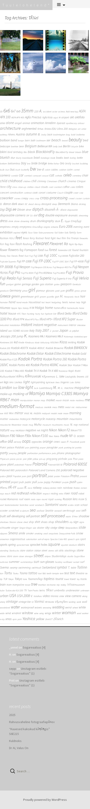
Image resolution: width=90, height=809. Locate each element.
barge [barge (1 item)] (21, 140)
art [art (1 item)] (79, 128)
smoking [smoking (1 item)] (38, 533)
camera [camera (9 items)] (5, 175)
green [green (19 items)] (15, 296)
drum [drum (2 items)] (33, 221)
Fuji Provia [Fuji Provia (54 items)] (75, 272)
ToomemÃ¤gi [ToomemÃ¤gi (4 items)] (35, 579)
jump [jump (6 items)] (20, 336)
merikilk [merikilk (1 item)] (47, 407)
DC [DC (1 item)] (26, 204)
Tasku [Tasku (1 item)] (16, 573)
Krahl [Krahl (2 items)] (77, 370)
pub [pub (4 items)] (21, 482)
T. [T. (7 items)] (69, 567)
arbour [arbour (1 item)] (81, 123)
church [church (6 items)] (62, 181)
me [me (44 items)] (87, 399)
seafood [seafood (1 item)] (40, 510)
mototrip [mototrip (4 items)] (51, 419)
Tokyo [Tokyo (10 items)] (18, 578)
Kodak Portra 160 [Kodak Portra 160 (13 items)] (55, 359)
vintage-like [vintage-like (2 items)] (25, 601)
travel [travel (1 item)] (27, 584)
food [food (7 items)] (41, 250)
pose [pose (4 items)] (50, 476)
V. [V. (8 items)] (32, 596)
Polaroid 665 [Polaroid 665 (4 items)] (7, 470)
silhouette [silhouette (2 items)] (5, 527)
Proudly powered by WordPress (45, 800)
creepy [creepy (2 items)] (24, 198)
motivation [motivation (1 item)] (14, 419)
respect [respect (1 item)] (46, 493)
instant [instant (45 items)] (26, 324)
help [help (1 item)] (78, 302)
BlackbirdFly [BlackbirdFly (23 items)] (45, 151)
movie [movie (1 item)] (25, 424)
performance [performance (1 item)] (45, 453)
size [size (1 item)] (34, 527)
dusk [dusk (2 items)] (57, 221)
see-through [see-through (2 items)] (68, 510)
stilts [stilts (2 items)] (61, 550)
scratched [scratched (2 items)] (14, 510)
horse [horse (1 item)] (81, 308)
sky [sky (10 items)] (47, 527)
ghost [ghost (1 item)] (25, 290)
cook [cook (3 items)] (35, 192)
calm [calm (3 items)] (70, 169)
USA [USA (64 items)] (12, 595)
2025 (12, 715)
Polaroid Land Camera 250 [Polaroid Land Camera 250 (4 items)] (44, 470)
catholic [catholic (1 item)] (58, 175)
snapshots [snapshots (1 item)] (53, 533)
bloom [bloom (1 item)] (78, 152)
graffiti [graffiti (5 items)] (70, 290)
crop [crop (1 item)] (37, 198)
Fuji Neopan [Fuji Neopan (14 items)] (22, 267)
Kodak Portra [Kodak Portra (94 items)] (30, 359)
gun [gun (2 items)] (57, 296)
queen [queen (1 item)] (20, 487)
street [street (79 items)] (39, 555)
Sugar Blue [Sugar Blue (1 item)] (79, 556)
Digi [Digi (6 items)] (2, 209)
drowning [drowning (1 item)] (24, 221)
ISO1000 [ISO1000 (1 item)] (24, 330)
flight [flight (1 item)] (71, 244)
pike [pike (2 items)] (30, 458)
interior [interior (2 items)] (72, 325)
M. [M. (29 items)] (55, 387)
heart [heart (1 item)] (47, 302)
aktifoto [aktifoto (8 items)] (80, 117)
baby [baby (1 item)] (43, 134)
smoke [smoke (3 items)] (30, 533)
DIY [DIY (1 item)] (27, 215)
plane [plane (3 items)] (3, 464)
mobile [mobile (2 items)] (37, 413)
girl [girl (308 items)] (31, 289)
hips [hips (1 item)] (20, 308)
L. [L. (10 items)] (57, 376)
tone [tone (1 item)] (25, 579)
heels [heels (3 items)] (65, 302)
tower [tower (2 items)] (73, 579)
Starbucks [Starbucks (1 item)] (14, 550)
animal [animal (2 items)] (26, 123)
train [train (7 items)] (3, 584)
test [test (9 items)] (66, 573)
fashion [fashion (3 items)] (4, 238)
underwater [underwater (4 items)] (73, 590)
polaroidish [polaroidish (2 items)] (21, 470)
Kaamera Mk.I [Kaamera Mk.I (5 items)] (36, 336)
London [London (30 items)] (6, 387)
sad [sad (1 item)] (2, 505)
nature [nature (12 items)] (4, 430)
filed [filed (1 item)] (59, 238)
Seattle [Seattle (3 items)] (49, 510)
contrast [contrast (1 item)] (28, 192)
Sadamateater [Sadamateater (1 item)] (12, 505)
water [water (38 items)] (15, 607)
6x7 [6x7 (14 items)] (13, 111)
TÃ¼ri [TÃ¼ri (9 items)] (49, 590)
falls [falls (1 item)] (66, 232)
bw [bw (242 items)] (33, 168)
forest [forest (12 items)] (53, 250)
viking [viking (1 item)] (85, 596)
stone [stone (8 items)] (80, 550)
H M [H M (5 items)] (32, 308)
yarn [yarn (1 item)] (20, 619)
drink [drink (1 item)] (10, 221)
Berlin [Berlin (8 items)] (66, 146)
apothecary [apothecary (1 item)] (71, 123)
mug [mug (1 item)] (31, 424)
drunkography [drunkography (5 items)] (45, 221)
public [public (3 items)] (28, 482)
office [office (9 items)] (3, 441)
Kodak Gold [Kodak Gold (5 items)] (79, 354)
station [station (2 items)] (29, 550)
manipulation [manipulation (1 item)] (26, 400)
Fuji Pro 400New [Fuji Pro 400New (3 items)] (43, 272)
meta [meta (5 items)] (61, 407)
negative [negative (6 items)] (30, 430)
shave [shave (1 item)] (19, 522)
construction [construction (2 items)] (16, 192)
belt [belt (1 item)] (60, 146)
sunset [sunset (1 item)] (76, 562)
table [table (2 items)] (73, 567)
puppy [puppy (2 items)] (47, 482)
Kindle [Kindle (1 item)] (21, 342)
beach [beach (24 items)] (56, 139)
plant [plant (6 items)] (10, 464)
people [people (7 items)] (22, 453)
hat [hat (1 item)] (43, 302)
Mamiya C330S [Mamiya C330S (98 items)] (59, 393)
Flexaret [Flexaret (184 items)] (41, 243)
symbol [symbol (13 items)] (62, 567)
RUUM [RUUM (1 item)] (81, 499)
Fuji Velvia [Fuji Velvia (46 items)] (80, 278)
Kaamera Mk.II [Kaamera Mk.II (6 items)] (54, 336)
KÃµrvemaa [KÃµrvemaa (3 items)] (48, 376)
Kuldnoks (15, 741)
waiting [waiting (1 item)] (72, 601)
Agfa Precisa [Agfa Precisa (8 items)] (33, 117)
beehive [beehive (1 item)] (14, 146)
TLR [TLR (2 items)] (5, 579)
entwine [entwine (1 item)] (54, 226)
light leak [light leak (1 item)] (50, 382)
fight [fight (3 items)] (53, 238)
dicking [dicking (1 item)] (82, 204)
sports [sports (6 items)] (3, 545)
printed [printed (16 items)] (5, 481)
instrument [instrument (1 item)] (63, 325)
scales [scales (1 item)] (71, 505)
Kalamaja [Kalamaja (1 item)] (68, 336)
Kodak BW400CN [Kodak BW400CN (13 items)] (75, 348)
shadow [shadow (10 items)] (84, 516)
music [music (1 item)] (66, 424)
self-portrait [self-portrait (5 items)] (33, 516)
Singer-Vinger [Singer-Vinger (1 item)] (25, 527)
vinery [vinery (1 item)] (2, 601)
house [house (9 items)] (12, 313)
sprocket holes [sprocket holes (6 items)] (38, 545)
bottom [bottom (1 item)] (3, 163)
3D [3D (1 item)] (1, 111)
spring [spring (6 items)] (12, 545)
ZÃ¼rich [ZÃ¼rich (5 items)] (58, 619)
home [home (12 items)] (49, 307)
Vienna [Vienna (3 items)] (54, 596)
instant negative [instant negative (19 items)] (45, 324)
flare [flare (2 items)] (12, 244)
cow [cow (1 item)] (81, 192)
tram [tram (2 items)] (9, 584)
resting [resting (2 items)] (54, 493)
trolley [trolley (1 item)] (63, 584)
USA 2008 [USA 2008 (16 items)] (23, 595)
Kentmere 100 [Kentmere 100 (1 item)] (6, 342)
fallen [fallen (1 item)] (61, 232)
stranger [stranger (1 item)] (29, 556)
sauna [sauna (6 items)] (63, 505)
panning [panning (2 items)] (34, 447)
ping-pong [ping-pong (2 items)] (51, 458)
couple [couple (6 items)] (68, 192)
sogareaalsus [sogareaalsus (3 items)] (17, 539)
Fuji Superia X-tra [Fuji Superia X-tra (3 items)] (62, 278)
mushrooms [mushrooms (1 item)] (57, 424)
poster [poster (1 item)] (57, 476)
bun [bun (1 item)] (7, 169)
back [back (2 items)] (49, 134)
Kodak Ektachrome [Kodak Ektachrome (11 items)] (13, 353)
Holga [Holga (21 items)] (39, 307)
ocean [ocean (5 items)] (81, 436)
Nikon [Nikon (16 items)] (53, 430)
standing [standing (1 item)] (4, 550)
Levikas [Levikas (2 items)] (18, 382)
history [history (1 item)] (26, 308)
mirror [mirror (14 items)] (19, 413)
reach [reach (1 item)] (7, 493)
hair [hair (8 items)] (82, 296)
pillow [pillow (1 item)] (35, 458)
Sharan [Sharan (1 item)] (12, 522)
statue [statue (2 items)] (37, 550)
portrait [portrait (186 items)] (39, 475)
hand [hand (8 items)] (12, 302)
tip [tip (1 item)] (1, 579)
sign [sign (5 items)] (75, 522)
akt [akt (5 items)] (72, 117)
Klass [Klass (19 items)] (63, 342)
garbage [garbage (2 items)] (26, 284)
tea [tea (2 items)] (44, 573)
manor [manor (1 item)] (37, 400)
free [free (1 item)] (8, 255)
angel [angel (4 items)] (18, 123)
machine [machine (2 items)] (68, 388)
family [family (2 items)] (72, 232)
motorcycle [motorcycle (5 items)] (38, 419)
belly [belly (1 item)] (55, 146)
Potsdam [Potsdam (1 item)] (65, 476)
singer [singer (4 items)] (14, 528)
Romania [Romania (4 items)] (12, 499)
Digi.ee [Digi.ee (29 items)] (11, 209)
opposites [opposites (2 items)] (37, 441)
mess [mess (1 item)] (54, 407)
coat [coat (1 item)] (51, 187)
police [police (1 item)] (3, 476)
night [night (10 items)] (44, 430)
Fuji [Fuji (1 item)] (31, 255)
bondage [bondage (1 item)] (45, 157)
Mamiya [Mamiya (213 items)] (37, 393)
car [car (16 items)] (21, 175)
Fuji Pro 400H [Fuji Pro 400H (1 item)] (27, 272)
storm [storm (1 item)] (15, 556)
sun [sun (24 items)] (36, 561)
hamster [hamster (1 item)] (4, 302)
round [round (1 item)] (44, 499)
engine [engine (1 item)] (47, 226)
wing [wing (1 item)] (41, 613)
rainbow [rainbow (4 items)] (68, 488)
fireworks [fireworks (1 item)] (84, 238)
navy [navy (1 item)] (12, 430)
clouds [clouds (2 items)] (44, 187)
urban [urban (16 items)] (4, 595)
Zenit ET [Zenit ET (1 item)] (48, 619)
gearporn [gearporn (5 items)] (66, 284)
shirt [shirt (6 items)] (37, 522)
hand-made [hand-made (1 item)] (22, 302)
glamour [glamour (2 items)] (40, 290)
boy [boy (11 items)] (23, 163)
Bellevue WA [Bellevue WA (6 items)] (45, 146)
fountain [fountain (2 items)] (84, 250)
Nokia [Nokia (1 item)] (56, 436)
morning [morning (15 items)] (75, 413)
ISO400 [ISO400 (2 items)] (16, 330)
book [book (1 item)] (52, 157)
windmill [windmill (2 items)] (16, 613)
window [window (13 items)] (27, 613)
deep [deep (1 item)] (54, 204)
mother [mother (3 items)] (4, 419)
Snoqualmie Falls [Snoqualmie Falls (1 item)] (67, 533)
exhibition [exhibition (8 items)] (6, 232)
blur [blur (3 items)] (13, 157)
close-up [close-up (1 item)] (22, 187)
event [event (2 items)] (86, 226)
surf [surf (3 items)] (82, 561)
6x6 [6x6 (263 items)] (6, 110)
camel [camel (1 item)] (77, 169)
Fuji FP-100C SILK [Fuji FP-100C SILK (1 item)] (60, 261)
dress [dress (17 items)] (4, 220)
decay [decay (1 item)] (37, 204)
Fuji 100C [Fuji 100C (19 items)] (50, 255)
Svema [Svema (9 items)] (4, 567)
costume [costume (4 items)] (51, 192)
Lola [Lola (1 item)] (72, 382)
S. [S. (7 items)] (86, 499)
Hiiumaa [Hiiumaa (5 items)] (5, 308)
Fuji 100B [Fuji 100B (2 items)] (38, 255)
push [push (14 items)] (73, 482)
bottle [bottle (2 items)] (80, 157)
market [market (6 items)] (50, 400)
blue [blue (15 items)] (85, 152)
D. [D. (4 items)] (1, 204)
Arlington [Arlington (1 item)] (73, 128)
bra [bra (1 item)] (28, 163)
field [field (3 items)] (47, 238)
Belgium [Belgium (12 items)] (31, 146)
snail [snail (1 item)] (45, 533)
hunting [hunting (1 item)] (30, 313)
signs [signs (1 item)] (81, 522)
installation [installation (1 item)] (15, 325)
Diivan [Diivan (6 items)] (21, 209)
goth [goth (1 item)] (62, 290)
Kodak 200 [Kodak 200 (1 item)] (5, 348)
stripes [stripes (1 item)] (48, 556)
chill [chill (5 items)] (33, 181)
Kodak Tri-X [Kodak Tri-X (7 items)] (32, 371)
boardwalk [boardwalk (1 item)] (27, 157)
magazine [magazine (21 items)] (81, 387)
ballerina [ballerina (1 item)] (80, 134)
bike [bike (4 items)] (81, 146)
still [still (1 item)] (56, 550)
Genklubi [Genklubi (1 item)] (76, 284)
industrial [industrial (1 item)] (4, 325)
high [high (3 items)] (83, 302)
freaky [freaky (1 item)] (3, 255)
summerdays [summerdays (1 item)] (26, 562)
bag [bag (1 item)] (68, 134)
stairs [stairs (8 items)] (81, 545)
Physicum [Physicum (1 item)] (4, 458)
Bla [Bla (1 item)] (25, 152)
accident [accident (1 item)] (47, 111)
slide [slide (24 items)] (82, 527)
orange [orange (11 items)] (48, 441)
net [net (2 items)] (38, 430)
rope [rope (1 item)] (38, 499)
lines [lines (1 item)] (57, 382)
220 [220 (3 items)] (36, 111)
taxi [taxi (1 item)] (40, 573)
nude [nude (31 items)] (64, 435)
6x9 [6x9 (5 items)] (18, 111)
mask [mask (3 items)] (65, 400)
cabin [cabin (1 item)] (47, 169)
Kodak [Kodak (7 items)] (81, 342)
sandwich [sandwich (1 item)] (39, 505)
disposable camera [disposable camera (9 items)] (12, 215)
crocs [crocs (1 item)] (31, 198)
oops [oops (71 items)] (26, 441)
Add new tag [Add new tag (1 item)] (72, 111)
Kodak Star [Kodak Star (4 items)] (65, 365)
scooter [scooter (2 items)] (4, 510)
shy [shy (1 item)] (71, 522)
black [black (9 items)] (31, 152)
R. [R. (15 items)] (25, 487)
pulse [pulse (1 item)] (40, 482)
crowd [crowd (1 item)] (72, 198)
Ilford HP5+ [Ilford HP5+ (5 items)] (46, 319)
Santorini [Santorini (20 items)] (51, 504)
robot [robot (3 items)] (81, 493)
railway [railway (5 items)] (37, 488)
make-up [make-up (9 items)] (6, 394)
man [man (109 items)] (15, 400)
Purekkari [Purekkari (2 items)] (56, 482)
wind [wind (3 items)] (8, 613)
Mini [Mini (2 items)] (11, 413)
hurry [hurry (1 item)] (37, 313)
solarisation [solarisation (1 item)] (31, 539)
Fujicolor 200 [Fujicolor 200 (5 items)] (76, 256)
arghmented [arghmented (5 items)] (29, 129)
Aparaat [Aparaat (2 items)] (61, 123)
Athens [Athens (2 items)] (11, 134)
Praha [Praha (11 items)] (74, 476)
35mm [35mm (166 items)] (27, 111)
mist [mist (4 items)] (26, 413)
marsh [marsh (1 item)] (59, 400)
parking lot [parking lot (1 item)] (69, 447)
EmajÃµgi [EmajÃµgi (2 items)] (76, 221)
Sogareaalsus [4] (34, 647)
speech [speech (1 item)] (71, 539)
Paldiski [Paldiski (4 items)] (19, 447)
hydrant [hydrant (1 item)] (48, 313)
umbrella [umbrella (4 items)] (59, 590)
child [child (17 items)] (3, 180)
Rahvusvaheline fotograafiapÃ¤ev (32, 722)
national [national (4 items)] (84, 424)
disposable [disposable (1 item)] (72, 209)
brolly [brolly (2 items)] (68, 163)
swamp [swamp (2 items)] (14, 567)
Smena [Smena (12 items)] (13, 533)
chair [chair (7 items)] (85, 175)
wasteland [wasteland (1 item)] (5, 607)
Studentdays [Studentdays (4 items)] (59, 556)
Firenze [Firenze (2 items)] (75, 238)
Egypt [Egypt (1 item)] (67, 221)
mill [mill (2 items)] (6, 413)
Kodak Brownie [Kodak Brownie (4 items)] (54, 348)
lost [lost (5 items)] (15, 388)
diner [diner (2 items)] (28, 209)
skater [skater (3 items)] (40, 527)
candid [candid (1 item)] (14, 175)
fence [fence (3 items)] (26, 238)
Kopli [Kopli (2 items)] (71, 370)
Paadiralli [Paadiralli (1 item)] (74, 441)
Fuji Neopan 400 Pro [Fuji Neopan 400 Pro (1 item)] (62, 267)
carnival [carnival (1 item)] (28, 175)
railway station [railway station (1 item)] (49, 487)
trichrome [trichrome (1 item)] (51, 584)
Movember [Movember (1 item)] (16, 424)
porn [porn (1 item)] (24, 476)
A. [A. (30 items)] (40, 111)
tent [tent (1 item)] (61, 573)
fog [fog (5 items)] (21, 250)
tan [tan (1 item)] (1, 573)
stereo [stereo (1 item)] (51, 550)
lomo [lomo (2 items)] (77, 382)
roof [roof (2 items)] (21, 499)
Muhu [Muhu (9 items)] (38, 424)
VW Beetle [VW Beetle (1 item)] (49, 601)
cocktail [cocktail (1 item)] (58, 187)
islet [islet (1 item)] (10, 330)
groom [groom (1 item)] (43, 296)
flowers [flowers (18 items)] (13, 249)
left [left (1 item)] (1, 382)
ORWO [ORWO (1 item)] (57, 441)
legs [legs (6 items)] (6, 382)
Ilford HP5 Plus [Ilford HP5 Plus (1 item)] (32, 319)
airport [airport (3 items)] (65, 117)
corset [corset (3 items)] (42, 192)
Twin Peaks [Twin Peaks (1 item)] (33, 590)
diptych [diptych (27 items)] (38, 209)
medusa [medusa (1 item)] (39, 407)
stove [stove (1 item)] (21, 556)
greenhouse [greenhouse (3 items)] (27, 296)
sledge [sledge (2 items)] (53, 527)
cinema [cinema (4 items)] (71, 181)
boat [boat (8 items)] (37, 157)
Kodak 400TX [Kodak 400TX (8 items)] (19, 348)
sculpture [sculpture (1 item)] (24, 510)
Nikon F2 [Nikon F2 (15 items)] (64, 430)
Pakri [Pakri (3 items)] (3, 447)
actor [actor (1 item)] (54, 111)
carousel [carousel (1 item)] (37, 175)
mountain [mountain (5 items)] (62, 419)
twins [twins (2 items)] (42, 590)
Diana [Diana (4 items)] (74, 204)
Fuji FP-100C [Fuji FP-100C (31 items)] (41, 261)
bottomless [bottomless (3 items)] (14, 163)
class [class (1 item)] (14, 187)
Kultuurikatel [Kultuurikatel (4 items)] (7, 376)
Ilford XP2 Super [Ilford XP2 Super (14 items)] (64, 319)
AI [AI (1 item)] (59, 117)
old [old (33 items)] (10, 441)
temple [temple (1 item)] (55, 573)
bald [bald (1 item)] (73, 134)
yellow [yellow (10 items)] (40, 619)
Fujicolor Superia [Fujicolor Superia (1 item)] (8, 261)
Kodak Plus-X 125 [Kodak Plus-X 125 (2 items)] (8, 359)
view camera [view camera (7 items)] (73, 596)
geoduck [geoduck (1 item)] (4, 290)
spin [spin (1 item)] (77, 539)
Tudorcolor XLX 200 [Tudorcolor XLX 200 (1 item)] (14, 590)
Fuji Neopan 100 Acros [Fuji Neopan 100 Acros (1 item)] (41, 267)
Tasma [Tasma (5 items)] (24, 573)
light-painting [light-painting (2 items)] (38, 382)
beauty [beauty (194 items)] (75, 140)
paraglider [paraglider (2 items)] (52, 447)
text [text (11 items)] (72, 573)
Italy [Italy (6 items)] (32, 330)
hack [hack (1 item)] (77, 296)
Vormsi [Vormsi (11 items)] (39, 601)
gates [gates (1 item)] (57, 284)
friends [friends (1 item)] (14, 255)
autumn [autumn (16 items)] (31, 134)
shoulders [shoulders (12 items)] (62, 522)
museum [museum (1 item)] (46, 424)
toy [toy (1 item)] (78, 579)
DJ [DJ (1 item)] (31, 215)
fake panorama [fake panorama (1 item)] (46, 232)
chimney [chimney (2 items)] (41, 181)
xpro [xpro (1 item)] (14, 619)
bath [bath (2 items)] (33, 140)
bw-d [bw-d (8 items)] (40, 169)
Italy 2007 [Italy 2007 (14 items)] (42, 330)
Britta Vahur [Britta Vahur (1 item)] (53, 163)
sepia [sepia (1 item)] (68, 516)
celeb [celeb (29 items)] (67, 175)
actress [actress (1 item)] (61, 111)
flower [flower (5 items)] (3, 250)
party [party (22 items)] (4, 452)
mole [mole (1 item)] (60, 413)
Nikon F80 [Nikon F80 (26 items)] (7, 435)
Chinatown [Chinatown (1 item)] (52, 181)
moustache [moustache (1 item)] (5, 424)
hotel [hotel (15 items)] (3, 313)
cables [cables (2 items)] (54, 169)
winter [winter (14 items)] (56, 613)
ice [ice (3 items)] (54, 313)
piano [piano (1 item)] (12, 458)
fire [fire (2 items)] (68, 238)
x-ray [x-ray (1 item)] (2, 619)
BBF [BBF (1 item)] (48, 140)
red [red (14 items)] (13, 493)
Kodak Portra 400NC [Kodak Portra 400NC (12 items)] (44, 365)
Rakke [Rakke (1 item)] (77, 487)
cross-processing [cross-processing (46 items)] (54, 197)
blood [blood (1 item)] (71, 152)
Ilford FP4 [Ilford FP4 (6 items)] (18, 319)
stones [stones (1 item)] (3, 556)
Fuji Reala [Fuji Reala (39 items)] (8, 278)
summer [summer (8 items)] (14, 562)
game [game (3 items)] (17, 284)
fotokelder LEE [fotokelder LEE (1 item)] (64, 250)
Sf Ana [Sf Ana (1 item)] (75, 516)
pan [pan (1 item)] (27, 447)
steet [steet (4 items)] (44, 550)
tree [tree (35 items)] (34, 584)
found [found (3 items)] (75, 250)
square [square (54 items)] (54, 544)
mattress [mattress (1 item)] (80, 400)
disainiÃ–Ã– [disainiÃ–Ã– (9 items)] (52, 209)
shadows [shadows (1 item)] (4, 522)
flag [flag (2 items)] (7, 244)
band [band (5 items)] (14, 140)
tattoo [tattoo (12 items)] (32, 573)
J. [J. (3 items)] (51, 330)
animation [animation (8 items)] (37, 123)
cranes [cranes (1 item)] (17, 198)
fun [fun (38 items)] (2, 283)
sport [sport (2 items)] (83, 539)
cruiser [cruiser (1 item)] (78, 198)
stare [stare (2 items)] (22, 550)
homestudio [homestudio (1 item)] (72, 308)
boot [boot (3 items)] (66, 157)
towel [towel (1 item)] (66, 579)
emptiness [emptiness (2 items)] (5, 226)
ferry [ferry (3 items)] (32, 238)
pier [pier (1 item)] (25, 458)
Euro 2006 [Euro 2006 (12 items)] (65, 226)
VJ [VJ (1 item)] (33, 601)
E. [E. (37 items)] (62, 220)
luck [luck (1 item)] (36, 388)
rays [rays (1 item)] (2, 493)
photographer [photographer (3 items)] (72, 453)
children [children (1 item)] (26, 181)
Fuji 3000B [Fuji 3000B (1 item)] (63, 255)
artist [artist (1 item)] (83, 128)
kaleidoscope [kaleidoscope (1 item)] (80, 336)
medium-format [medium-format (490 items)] (17, 406)
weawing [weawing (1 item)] (47, 607)
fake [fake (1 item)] (35, 232)
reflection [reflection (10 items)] (36, 493)
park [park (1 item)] (61, 447)
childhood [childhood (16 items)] (15, 180)
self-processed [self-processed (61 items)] (53, 515)
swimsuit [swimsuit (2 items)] (36, 567)
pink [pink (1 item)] (70, 458)
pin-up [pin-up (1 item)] (42, 458)
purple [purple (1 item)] (65, 482)
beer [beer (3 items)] (21, 146)
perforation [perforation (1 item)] (32, 453)
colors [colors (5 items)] (79, 187)
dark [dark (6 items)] (14, 204)
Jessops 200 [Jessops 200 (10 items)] (8, 336)
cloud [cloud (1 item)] (37, 187)
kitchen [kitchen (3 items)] (54, 342)
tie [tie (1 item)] (86, 573)
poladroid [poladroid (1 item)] (19, 464)
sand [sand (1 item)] (31, 505)
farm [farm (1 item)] (79, 232)
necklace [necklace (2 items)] (20, 430)
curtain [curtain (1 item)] (86, 198)
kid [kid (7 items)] (16, 342)
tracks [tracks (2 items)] (83, 579)
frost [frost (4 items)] (21, 256)
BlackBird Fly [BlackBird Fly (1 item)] (62, 152)
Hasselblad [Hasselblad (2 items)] (34, 302)
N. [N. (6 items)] (71, 424)
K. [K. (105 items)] (26, 336)
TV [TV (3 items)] (25, 590)
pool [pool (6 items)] (9, 476)
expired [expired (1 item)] (16, 232)
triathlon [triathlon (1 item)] (42, 584)
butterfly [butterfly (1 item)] (25, 169)
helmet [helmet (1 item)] (72, 302)
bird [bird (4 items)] (10, 152)
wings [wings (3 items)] (48, 613)
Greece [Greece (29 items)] (5, 296)
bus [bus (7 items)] (12, 169)
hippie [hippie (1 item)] (14, 308)
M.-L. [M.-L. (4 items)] (60, 388)
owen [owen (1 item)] (63, 441)
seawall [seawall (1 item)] (58, 510)
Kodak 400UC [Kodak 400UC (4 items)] (37, 348)
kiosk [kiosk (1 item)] (37, 342)
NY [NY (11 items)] (71, 436)
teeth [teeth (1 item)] (49, 573)
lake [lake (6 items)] (61, 376)
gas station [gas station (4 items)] (46, 284)
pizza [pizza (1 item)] (80, 458)
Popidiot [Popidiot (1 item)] (17, 476)
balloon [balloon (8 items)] (5, 140)
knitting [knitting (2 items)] (72, 342)
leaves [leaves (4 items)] (80, 376)
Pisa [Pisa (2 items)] (75, 458)
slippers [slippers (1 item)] (3, 533)
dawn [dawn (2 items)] (21, 204)
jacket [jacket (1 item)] (55, 330)
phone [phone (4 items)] (60, 453)
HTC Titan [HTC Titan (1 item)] (21, 313)
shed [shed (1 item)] (25, 522)
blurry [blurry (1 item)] (18, 157)
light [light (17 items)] (26, 382)
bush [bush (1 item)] (17, 169)
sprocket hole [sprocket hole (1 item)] (23, 544)
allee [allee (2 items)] (2, 123)
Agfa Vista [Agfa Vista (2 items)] (47, 117)
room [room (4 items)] (27, 499)
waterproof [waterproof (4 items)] (27, 607)
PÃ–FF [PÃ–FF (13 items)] (12, 487)
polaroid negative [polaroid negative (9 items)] (72, 470)
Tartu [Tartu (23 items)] (8, 573)
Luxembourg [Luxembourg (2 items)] (45, 388)
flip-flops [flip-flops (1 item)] (79, 244)
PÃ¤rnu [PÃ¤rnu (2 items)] (3, 487)
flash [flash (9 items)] (18, 244)
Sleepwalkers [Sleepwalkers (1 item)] (71, 527)
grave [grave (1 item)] (83, 290)
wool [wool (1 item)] (79, 613)
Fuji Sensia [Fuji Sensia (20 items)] (24, 278)
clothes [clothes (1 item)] (30, 187)
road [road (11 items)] (74, 493)
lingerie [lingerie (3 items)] (64, 382)
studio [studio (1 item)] (70, 556)
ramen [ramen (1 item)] (84, 487)
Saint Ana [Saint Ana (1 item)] (24, 505)
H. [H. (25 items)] (61, 296)
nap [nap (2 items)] (76, 424)
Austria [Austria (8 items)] (20, 134)
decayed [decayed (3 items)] (46, 204)
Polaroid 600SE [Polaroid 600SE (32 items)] (75, 464)
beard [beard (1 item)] (65, 140)
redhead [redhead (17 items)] (23, 493)
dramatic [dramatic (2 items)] (73, 215)
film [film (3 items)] (64, 238)
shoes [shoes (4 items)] (44, 522)
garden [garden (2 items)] (35, 284)
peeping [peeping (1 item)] (13, 453)
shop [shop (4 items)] (51, 522)
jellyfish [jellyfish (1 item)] (75, 330)
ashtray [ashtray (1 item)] (3, 134)
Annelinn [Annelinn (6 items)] (50, 123)
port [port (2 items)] (29, 476)
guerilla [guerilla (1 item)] (50, 296)
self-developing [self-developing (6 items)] (16, 516)
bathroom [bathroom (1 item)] (41, 140)
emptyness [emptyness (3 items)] (26, 226)
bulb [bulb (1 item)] (2, 169)
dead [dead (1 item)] (31, 204)
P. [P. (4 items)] (68, 442)
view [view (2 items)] (61, 596)
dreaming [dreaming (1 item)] (83, 215)
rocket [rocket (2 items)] (3, 499)
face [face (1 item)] (30, 232)
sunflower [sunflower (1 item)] (67, 562)
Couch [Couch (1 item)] (60, 192)
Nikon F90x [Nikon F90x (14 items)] (23, 436)
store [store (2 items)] (9, 556)
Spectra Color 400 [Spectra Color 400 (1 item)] (58, 539)
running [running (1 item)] (58, 499)
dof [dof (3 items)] (35, 215)
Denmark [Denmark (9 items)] (64, 204)
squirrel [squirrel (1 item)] (64, 544)
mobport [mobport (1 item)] (46, 413)
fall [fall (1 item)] (56, 232)
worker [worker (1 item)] (85, 613)
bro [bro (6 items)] (62, 163)
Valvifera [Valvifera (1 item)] (38, 596)
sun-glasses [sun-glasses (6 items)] (47, 562)
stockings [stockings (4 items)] (70, 550)
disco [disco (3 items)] (63, 209)
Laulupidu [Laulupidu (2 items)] (70, 376)
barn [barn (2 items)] (27, 140)
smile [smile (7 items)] (22, 533)
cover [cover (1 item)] (75, 192)
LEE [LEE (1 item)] (86, 376)
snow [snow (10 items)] (79, 533)
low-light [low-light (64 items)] (25, 387)
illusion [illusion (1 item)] (79, 319)
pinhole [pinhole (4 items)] (62, 459)
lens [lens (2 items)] (11, 382)
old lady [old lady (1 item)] (17, 441)
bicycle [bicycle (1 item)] (74, 146)
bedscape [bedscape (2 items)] (5, 146)
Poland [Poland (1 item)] (28, 464)
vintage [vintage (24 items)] (12, 601)
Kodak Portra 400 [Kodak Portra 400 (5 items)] (19, 365)
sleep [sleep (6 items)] (61, 527)
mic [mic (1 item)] (73, 407)
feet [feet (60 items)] (18, 237)
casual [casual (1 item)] (45, 175)
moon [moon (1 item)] (65, 413)
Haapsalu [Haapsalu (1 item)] (69, 296)
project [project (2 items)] (14, 482)
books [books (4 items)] (59, 158)
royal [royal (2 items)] (51, 499)
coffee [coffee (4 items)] (66, 187)
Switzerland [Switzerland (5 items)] (49, 567)
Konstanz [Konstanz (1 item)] (63, 371)
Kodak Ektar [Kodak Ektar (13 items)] (35, 353)
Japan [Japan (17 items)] (63, 330)
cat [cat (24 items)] (51, 175)
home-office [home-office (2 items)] (60, 308)
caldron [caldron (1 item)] (62, 169)
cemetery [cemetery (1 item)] (76, 175)
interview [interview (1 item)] (81, 325)
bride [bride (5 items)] (34, 163)
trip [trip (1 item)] (58, 584)
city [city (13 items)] (9, 186)
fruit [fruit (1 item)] (26, 255)
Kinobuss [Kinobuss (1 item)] (29, 342)
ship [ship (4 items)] (31, 522)
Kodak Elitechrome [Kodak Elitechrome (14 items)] (58, 353)
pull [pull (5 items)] (34, 482)
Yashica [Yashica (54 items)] (28, 618)
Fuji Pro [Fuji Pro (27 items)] (14, 272)
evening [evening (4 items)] (78, 227)
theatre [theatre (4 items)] (80, 573)
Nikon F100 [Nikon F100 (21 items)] (40, 435)
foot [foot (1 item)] (46, 250)
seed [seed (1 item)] (78, 510)
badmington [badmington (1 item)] (59, 134)
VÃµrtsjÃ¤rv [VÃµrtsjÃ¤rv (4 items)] (61, 602)
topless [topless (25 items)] (49, 578)
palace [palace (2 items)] (10, 447)
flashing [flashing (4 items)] (27, 244)
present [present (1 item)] (83, 476)
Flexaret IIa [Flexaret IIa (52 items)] (59, 243)
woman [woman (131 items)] (69, 612)
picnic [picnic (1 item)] (19, 458)
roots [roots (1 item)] (33, 499)
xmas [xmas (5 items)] (8, 619)
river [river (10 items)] (67, 493)
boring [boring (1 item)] (73, 157)
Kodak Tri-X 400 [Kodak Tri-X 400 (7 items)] (49, 371)
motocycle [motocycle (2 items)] (25, 419)
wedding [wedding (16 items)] (58, 607)
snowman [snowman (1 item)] (4, 539)
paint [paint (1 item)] (82, 441)
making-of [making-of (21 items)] (20, 393)
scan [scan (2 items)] (77, 505)
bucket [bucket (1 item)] (75, 163)
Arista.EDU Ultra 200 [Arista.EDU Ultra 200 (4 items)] (56, 129)
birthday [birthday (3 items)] (18, 152)
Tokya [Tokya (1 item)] (11, 579)
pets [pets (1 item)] (54, 453)
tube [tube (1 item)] (2, 590)
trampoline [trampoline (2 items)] (18, 584)
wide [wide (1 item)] (2, 613)
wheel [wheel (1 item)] (75, 607)
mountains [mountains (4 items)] (75, 419)
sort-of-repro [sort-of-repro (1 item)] (43, 539)
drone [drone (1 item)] (17, 221)
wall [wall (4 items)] (84, 602)
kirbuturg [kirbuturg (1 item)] (45, 342)
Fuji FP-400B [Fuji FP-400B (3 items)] (77, 261)
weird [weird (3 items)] (68, 607)
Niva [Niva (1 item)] (51, 436)
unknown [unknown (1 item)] (84, 590)
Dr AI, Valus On (18, 748)
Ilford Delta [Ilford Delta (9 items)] (64, 313)
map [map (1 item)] (43, 400)
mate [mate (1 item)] (72, 400)
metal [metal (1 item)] (67, 407)
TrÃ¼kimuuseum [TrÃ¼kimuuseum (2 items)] (76, 584)
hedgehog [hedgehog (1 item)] (56, 302)
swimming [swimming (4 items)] (24, 567)
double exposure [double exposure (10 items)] (56, 215)
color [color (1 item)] (72, 187)
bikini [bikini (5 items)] (3, 152)
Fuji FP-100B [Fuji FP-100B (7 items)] (24, 261)
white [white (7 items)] (82, 607)
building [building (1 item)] (84, 163)
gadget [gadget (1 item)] (9, 284)
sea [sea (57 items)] (33, 510)
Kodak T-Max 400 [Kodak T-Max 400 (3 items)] (14, 370)
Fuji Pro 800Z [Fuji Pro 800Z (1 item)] (59, 272)
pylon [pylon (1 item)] (79, 482)
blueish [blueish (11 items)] (5, 157)
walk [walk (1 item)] (79, 601)
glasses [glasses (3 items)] (50, 290)
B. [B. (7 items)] (39, 134)
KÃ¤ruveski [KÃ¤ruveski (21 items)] (33, 376)
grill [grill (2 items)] (37, 296)
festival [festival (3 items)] (40, 238)
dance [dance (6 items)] (7, 204)
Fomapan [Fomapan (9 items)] (30, 250)
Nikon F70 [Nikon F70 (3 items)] (76, 430)
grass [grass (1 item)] (77, 290)
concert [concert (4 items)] (4, 192)
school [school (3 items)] (84, 505)
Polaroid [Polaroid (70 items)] (39, 464)
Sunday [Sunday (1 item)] (58, 562)
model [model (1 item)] (54, 413)
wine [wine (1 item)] (36, 613)
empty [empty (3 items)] (15, 226)
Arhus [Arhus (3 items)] (40, 128)
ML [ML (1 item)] (31, 413)
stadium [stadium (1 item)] (73, 544)
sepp (12, 669)
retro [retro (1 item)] (61, 493)
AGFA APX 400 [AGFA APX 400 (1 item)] (17, 117)
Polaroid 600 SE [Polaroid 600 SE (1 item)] (55, 464)
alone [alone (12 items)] (10, 123)
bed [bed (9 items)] (85, 140)
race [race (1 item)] (30, 487)
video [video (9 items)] (46, 596)
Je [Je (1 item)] (70, 330)
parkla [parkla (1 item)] (78, 447)
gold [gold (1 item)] (57, 290)
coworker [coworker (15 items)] (6, 198)
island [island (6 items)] (3, 330)
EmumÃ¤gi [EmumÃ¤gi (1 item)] (37, 226)
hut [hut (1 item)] (42, 313)
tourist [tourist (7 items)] (59, 579)
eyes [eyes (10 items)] (24, 232)
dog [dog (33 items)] (41, 214)
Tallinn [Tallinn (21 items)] (82, 567)
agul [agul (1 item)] (55, 117)
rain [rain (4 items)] (59, 488)
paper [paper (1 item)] (43, 447)
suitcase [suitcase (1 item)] (4, 562)
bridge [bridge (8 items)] (42, 163)
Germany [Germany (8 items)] (15, 290)
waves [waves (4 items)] (38, 607)
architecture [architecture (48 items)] (10, 128)
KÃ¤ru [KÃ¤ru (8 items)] (20, 376)
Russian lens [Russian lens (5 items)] (70, 499)
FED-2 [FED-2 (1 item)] (12, 238)
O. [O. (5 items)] (75, 436)
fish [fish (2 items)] (2, 244)
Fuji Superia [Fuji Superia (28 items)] (42, 278)
